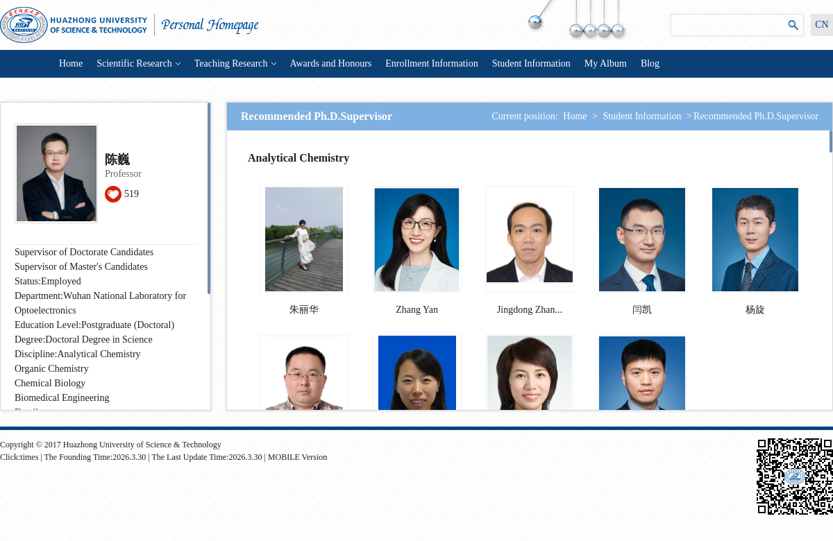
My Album (605, 63)
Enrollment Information (431, 63)
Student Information (531, 63)
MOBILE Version (297, 457)
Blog (650, 63)
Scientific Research (138, 63)
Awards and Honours (331, 63)
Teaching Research (235, 63)
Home (71, 63)
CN (821, 24)
